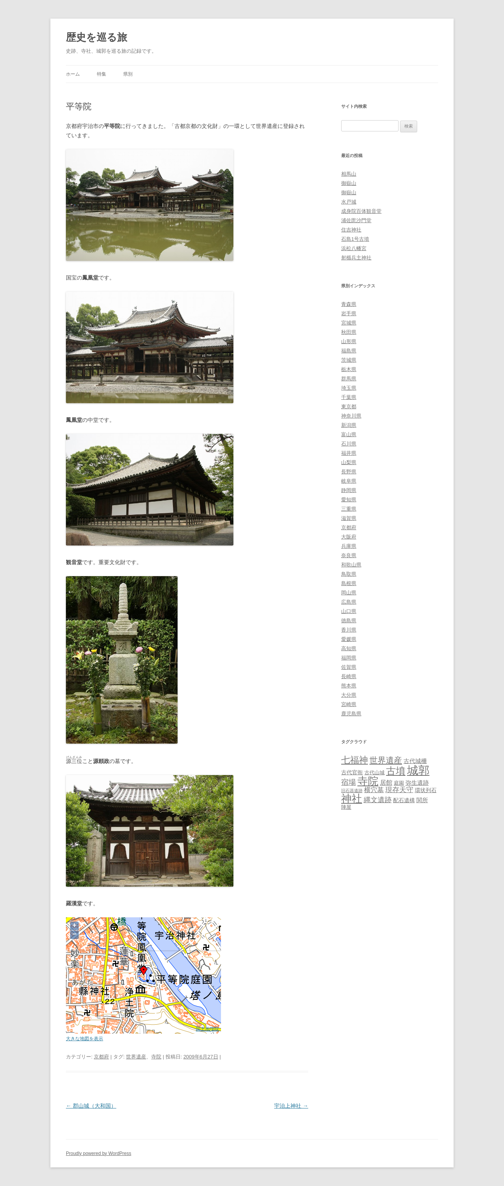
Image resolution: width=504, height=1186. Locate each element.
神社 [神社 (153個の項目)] (351, 798)
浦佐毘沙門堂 (356, 220)
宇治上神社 (291, 1106)
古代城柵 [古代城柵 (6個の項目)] (415, 761)
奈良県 (348, 555)
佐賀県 (348, 667)
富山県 (348, 434)
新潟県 (348, 425)
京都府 (101, 1057)
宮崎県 (348, 704)
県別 (128, 74)
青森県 (348, 304)
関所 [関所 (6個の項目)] (422, 800)
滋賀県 (348, 518)
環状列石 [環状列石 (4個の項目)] (426, 790)
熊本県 (348, 686)
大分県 (348, 695)
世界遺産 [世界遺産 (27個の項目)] (385, 760)
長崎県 (348, 676)
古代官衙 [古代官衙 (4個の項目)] (352, 772)
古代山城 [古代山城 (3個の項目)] (374, 772)
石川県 (348, 444)
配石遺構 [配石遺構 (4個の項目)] (404, 800)
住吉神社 (351, 230)
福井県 (348, 453)
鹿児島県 (351, 713)
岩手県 (348, 313)
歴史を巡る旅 (96, 37)
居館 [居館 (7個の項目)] (386, 782)
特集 (101, 74)
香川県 (348, 630)
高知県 (348, 648)
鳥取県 (348, 574)
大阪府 (348, 537)
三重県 (348, 509)
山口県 (348, 611)
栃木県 (348, 369)
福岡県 (348, 658)
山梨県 (348, 462)
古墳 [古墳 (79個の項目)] (396, 771)
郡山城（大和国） (91, 1106)
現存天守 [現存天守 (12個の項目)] (399, 790)
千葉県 (348, 397)
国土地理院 (207, 1028)
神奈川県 (351, 416)
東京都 (348, 406)
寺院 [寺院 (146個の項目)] (367, 781)
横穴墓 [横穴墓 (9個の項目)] (374, 790)
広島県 (348, 602)
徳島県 (348, 620)
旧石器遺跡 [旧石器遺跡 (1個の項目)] (351, 790)
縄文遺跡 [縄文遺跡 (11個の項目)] (378, 800)
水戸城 (348, 202)
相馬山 (348, 174)
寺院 (156, 1057)
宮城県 (348, 323)
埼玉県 (348, 388)
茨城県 (348, 360)
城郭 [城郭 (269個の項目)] (418, 770)
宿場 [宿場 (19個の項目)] (348, 782)
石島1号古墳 (355, 239)
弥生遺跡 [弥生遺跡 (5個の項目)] (417, 783)
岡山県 (348, 593)
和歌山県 (351, 565)
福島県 (348, 351)
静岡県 (348, 490)
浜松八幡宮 (353, 248)
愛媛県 (348, 639)
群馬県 (348, 379)
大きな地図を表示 (84, 1038)
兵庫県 (348, 546)
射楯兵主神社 (356, 258)
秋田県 (348, 332)
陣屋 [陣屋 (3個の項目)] (346, 807)
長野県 (348, 472)
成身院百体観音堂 (361, 211)
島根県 (348, 583)
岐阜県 (348, 481)
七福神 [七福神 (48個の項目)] (354, 760)
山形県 (348, 341)
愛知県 (348, 499)
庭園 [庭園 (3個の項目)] (399, 783)
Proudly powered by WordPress (98, 1153)
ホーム (73, 74)
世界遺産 (136, 1057)
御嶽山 (348, 183)
